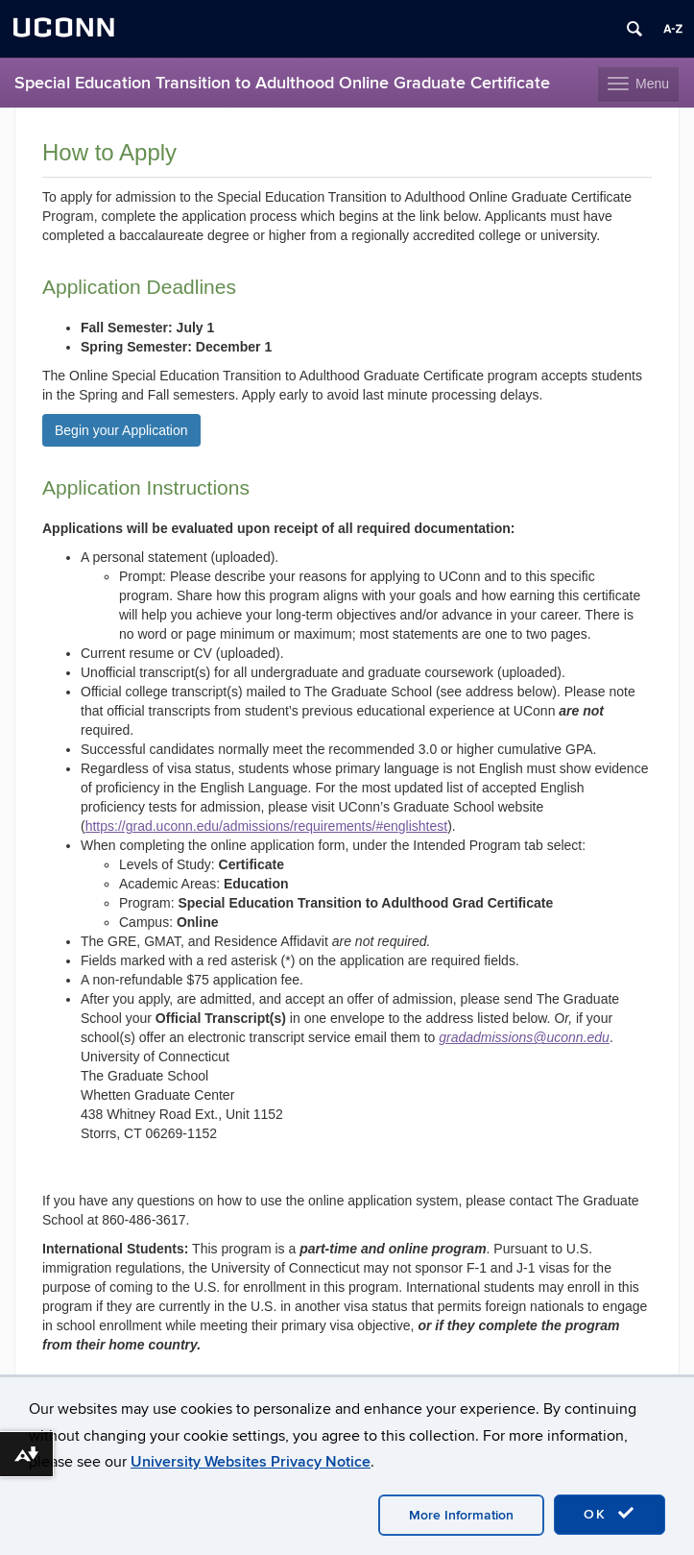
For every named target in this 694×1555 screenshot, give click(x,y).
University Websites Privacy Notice (251, 1461)
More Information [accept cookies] (461, 1515)
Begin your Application (121, 430)
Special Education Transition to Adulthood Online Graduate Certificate (282, 83)
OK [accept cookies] (609, 1513)
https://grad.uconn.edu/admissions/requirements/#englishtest (266, 826)
